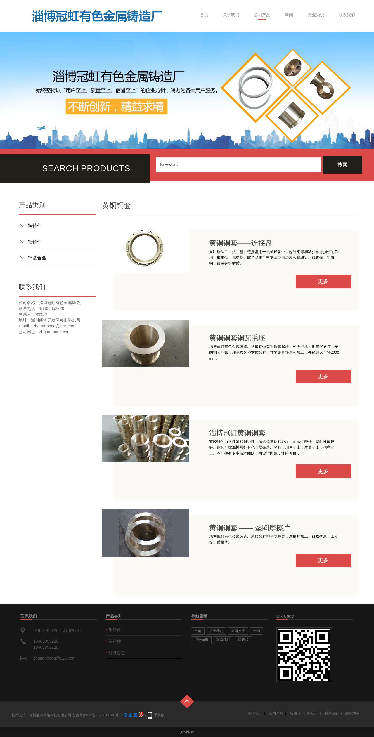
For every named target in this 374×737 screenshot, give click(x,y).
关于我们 (231, 15)
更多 (323, 281)
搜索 (342, 165)
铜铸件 (35, 225)
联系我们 (347, 15)
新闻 (289, 15)
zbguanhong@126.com (54, 658)
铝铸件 (35, 241)
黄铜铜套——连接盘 (240, 243)
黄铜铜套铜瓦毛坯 (237, 338)
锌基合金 (37, 257)
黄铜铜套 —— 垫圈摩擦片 (249, 528)
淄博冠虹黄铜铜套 (237, 433)
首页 (204, 15)
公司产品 (262, 15)
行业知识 (316, 15)
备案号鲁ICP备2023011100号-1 (97, 715)
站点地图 (352, 713)
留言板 (243, 640)
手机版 (159, 715)
